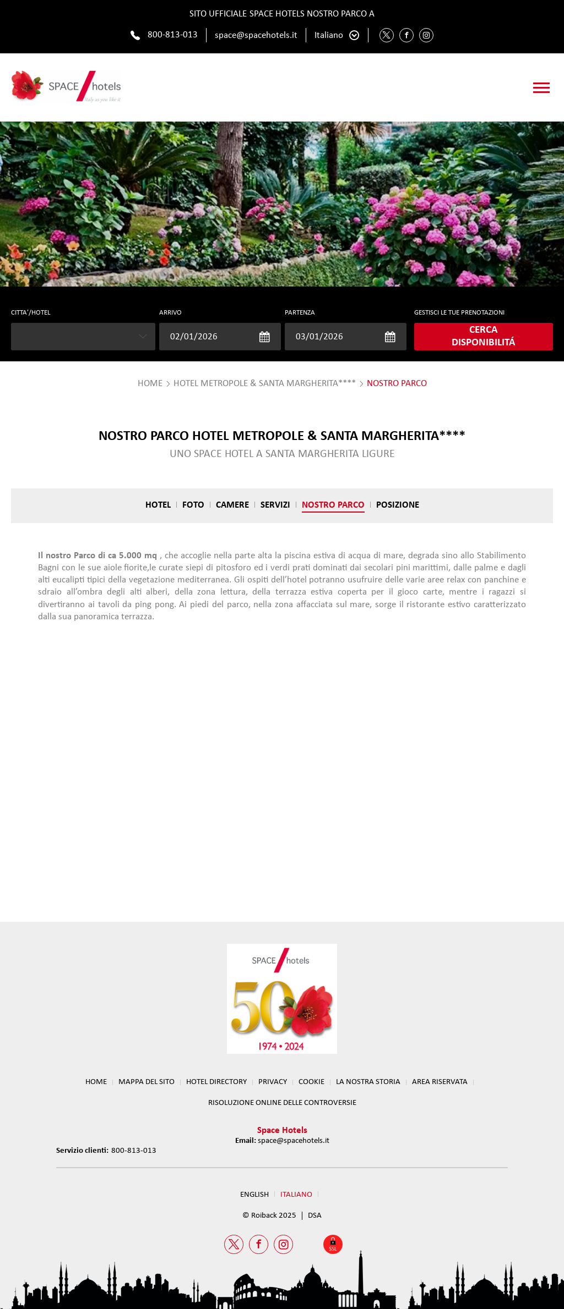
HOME (150, 383)
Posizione (397, 505)
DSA (315, 1216)
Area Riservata (440, 1082)
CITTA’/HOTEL (30, 312)
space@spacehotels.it (256, 35)
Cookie (311, 1082)
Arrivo (170, 312)
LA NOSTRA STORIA (368, 1082)
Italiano (328, 35)
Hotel (158, 505)
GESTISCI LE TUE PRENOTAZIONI (459, 312)
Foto (193, 505)
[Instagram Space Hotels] (426, 35)
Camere (232, 505)
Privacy (272, 1082)
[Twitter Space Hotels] (386, 35)
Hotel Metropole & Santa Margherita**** (264, 383)
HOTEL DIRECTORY (216, 1082)
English (254, 1195)
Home (96, 1082)
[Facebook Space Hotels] (406, 35)
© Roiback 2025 (269, 1216)
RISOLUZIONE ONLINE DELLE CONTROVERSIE (282, 1103)
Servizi (275, 505)
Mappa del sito (146, 1082)
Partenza (300, 312)
